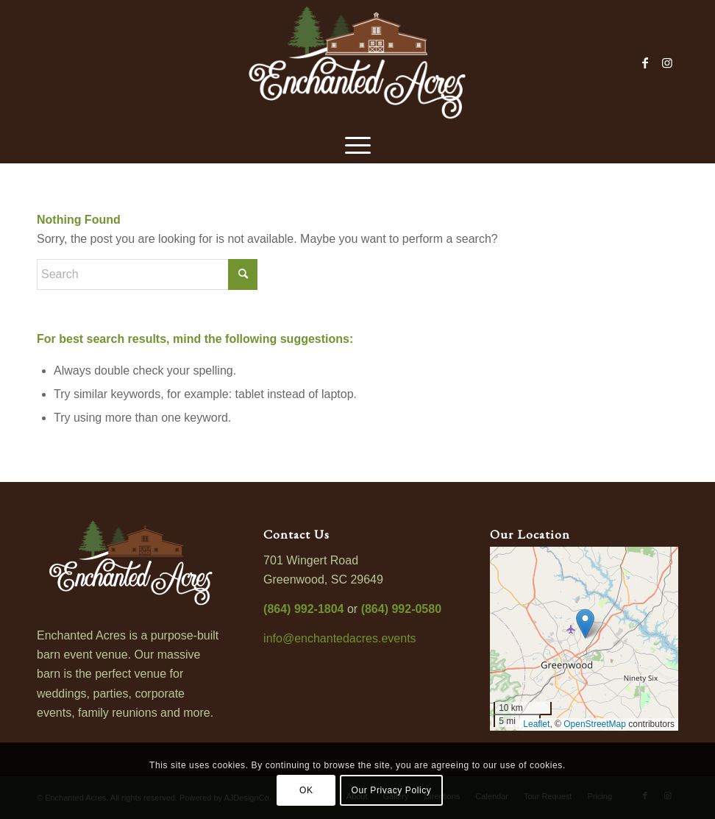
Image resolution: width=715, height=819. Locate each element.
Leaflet (536, 724)
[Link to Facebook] (645, 63)
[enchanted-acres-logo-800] (357, 62)
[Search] (147, 274)
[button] (585, 624)
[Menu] (358, 143)
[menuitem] (358, 143)
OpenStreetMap (594, 724)
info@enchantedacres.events (339, 638)
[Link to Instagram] (667, 63)
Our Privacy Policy (392, 790)
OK (306, 790)
